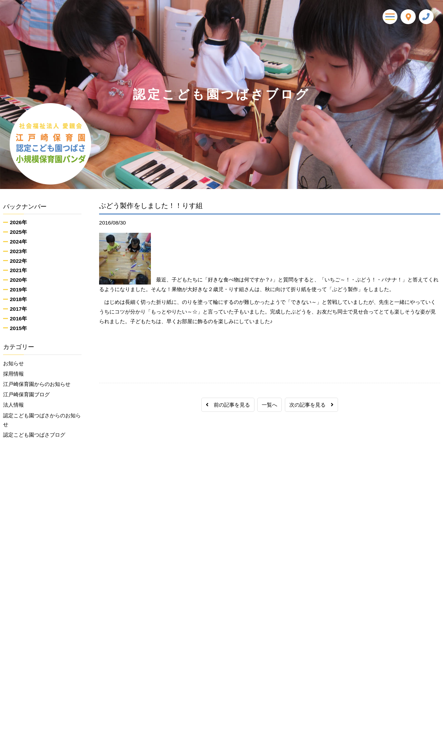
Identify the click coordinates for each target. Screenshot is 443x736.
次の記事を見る (311, 405)
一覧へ (269, 405)
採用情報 (13, 375)
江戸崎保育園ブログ (26, 396)
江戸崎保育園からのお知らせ (36, 385)
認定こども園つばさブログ (34, 439)
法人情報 (13, 407)
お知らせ (13, 364)
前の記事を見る (228, 405)
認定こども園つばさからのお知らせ (42, 423)
